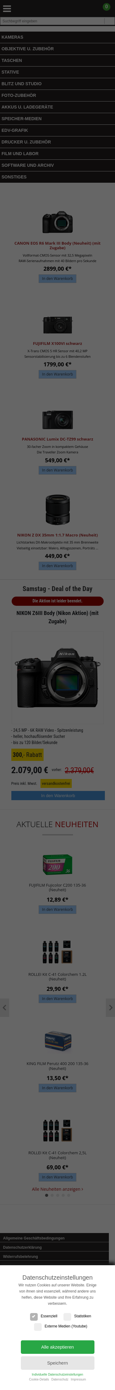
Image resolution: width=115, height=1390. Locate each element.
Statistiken (77, 1316)
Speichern (57, 1362)
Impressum (78, 1379)
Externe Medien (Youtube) (60, 1326)
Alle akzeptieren (57, 1347)
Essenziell (43, 1316)
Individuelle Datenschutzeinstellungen (57, 1374)
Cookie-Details (39, 1379)
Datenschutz (59, 1379)
